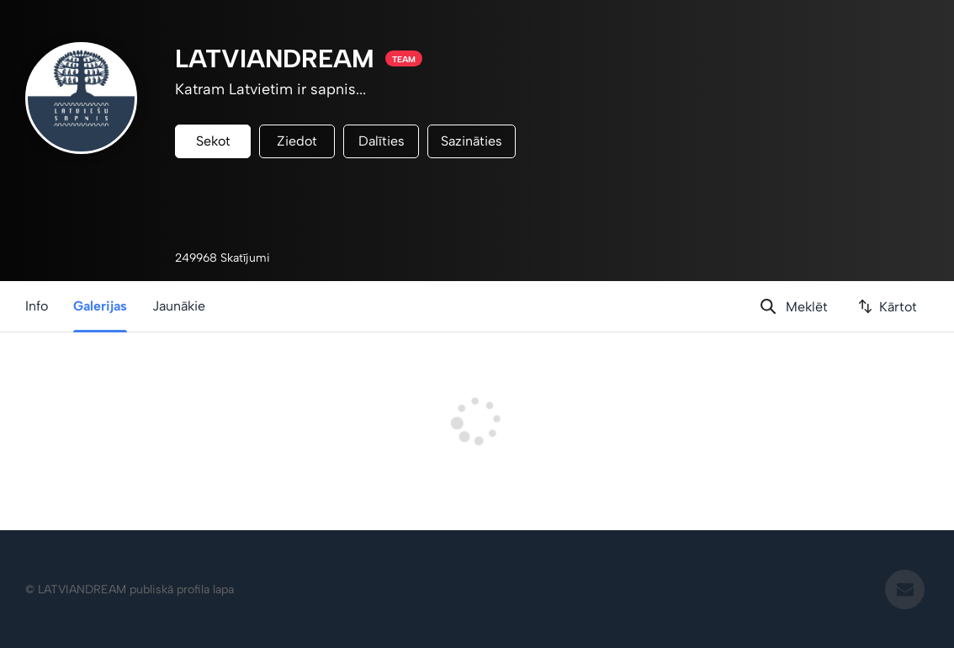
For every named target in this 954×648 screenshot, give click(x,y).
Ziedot (297, 141)
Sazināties (471, 141)
